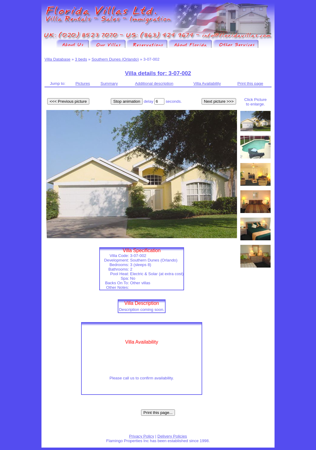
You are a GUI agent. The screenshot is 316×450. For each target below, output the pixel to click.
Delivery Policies (172, 436)
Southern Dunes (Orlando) (115, 59)
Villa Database (57, 59)
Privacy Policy (141, 436)
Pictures (82, 83)
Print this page (250, 83)
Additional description (154, 83)
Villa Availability (207, 83)
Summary (109, 83)
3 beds (81, 59)
